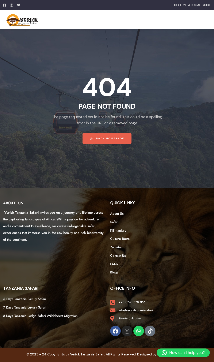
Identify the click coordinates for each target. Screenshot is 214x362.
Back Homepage (107, 138)
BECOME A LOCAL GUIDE (192, 5)
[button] (183, 352)
